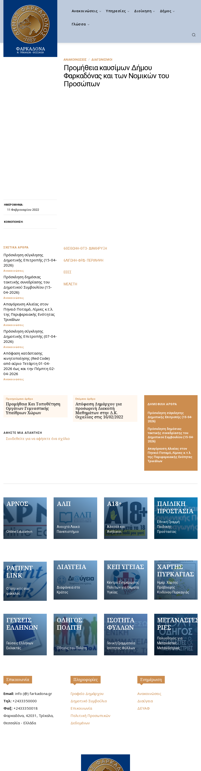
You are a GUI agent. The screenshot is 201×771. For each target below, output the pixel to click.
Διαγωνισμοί (101, 59)
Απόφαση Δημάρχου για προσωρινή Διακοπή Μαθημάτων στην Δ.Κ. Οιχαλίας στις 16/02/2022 (99, 366)
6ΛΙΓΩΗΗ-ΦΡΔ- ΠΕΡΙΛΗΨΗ (83, 216)
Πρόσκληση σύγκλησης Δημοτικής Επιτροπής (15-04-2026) (30, 215)
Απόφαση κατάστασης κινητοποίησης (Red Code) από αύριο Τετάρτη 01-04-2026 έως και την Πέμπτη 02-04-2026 (29, 319)
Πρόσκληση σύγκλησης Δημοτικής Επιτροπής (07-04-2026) (30, 291)
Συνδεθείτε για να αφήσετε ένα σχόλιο (38, 394)
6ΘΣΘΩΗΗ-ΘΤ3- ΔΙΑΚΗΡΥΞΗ (85, 204)
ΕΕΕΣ (67, 228)
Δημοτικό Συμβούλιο (89, 656)
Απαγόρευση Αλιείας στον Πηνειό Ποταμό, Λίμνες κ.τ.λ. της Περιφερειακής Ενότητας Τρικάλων (29, 267)
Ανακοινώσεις (75, 59)
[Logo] (105, 736)
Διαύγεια (145, 656)
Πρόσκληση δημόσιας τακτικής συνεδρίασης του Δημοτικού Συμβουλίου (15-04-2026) (27, 240)
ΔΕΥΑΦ (143, 663)
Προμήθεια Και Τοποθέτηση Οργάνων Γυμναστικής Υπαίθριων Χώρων (33, 364)
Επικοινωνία (17, 635)
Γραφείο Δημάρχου (87, 649)
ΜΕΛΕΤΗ (70, 239)
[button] (194, 35)
